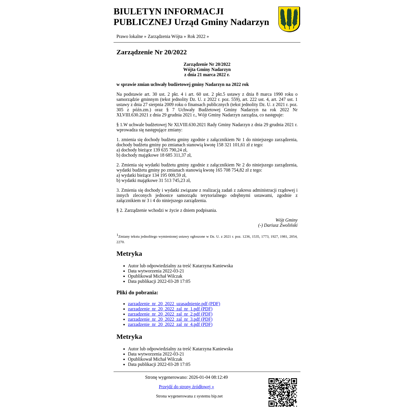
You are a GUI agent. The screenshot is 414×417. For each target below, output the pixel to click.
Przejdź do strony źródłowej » (186, 386)
